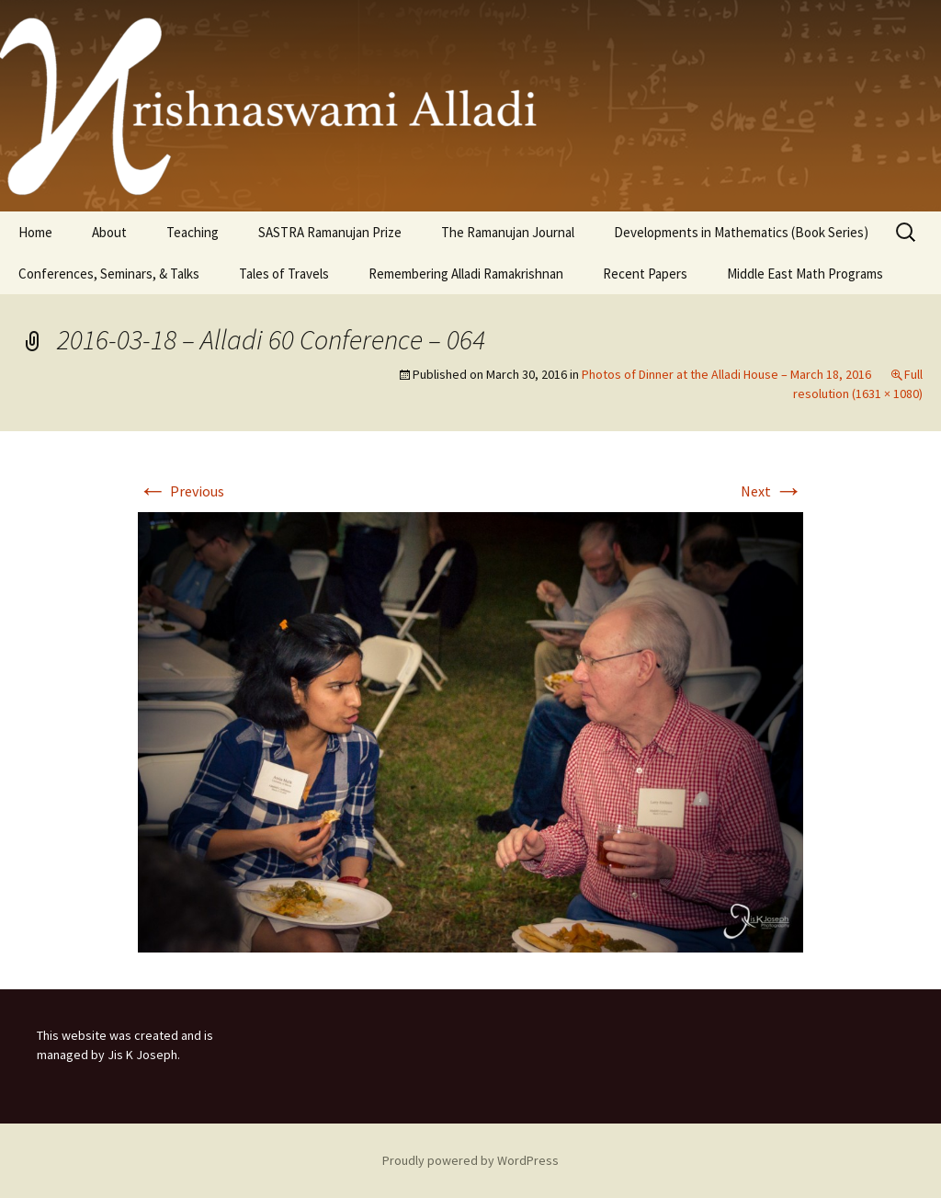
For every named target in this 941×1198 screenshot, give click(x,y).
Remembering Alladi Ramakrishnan (465, 273)
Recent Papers (645, 273)
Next (772, 491)
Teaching (192, 232)
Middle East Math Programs (805, 273)
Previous (181, 491)
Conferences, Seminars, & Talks (108, 273)
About (109, 232)
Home (35, 232)
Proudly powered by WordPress (470, 1160)
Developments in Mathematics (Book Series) (741, 232)
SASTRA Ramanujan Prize (330, 232)
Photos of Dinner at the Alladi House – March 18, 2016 (726, 374)
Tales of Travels (284, 273)
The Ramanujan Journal (507, 232)
